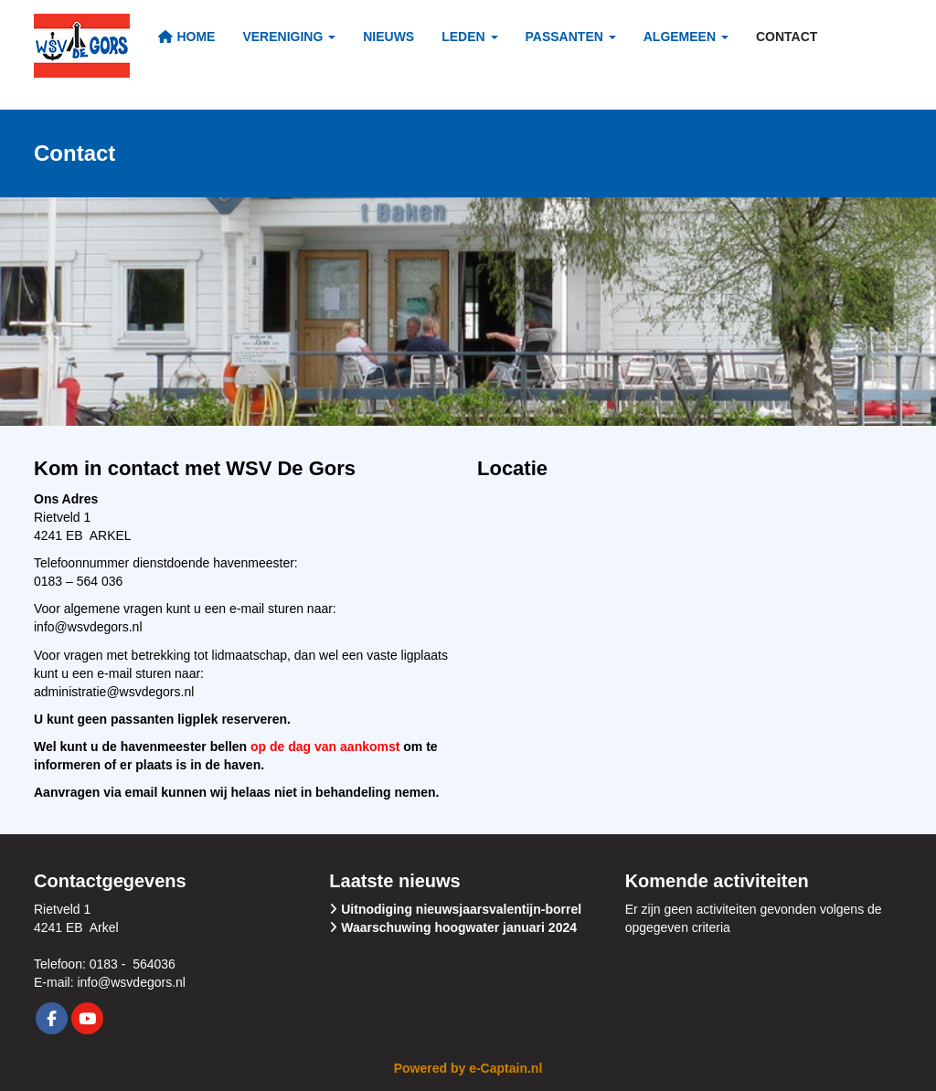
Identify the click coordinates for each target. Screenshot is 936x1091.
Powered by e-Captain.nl (468, 1068)
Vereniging (288, 36)
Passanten (571, 36)
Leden (469, 36)
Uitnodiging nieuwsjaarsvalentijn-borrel (461, 909)
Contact (786, 36)
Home (186, 36)
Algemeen (686, 36)
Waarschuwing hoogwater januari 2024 (459, 927)
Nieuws (388, 36)
